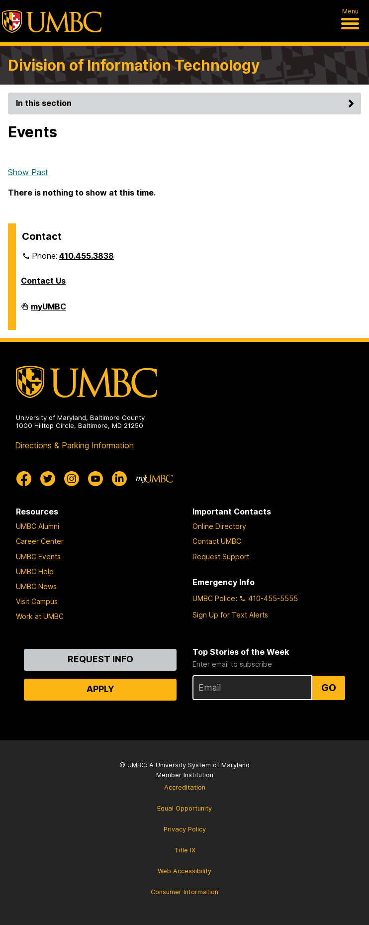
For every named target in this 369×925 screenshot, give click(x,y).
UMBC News (36, 586)
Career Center (40, 541)
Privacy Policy (185, 829)
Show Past (28, 172)
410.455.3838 (86, 256)
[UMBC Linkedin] (119, 479)
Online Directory (219, 526)
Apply (100, 689)
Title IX (184, 850)
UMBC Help (35, 571)
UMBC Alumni (37, 526)
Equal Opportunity (184, 808)
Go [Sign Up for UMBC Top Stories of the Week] (328, 688)
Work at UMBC (40, 616)
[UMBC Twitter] (48, 479)
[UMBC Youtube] (95, 479)
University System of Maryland (203, 765)
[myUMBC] (154, 479)
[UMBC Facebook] (24, 479)
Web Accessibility (184, 871)
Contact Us (43, 281)
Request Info (100, 659)
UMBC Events (38, 556)
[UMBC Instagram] (72, 479)
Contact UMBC (216, 541)
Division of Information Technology (134, 65)
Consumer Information (184, 892)
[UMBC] (51, 21)
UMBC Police (213, 598)
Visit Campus (37, 601)
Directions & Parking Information (74, 445)
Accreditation (184, 787)
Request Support (220, 556)
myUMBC (48, 310)
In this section (186, 103)
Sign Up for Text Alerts (230, 615)
